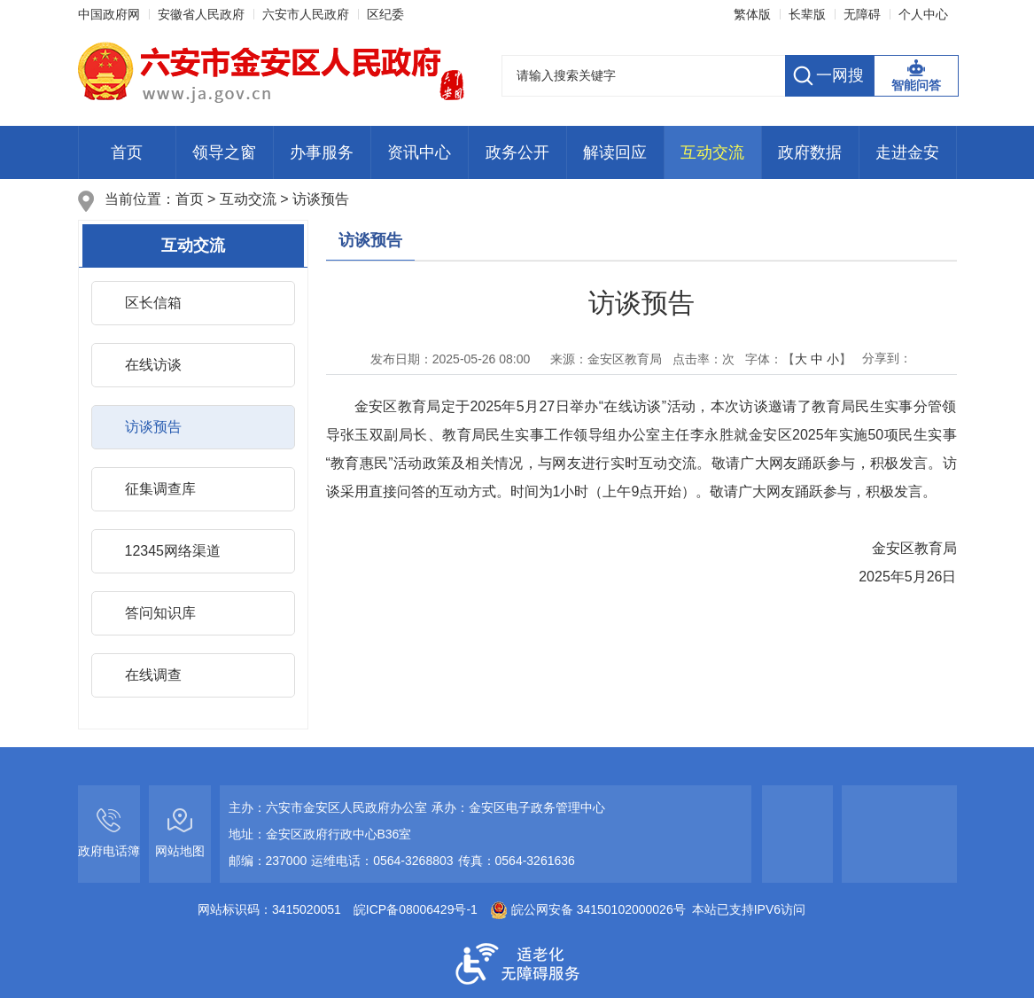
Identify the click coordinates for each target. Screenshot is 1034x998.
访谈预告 (320, 199)
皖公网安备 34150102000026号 (588, 909)
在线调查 (153, 674)
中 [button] (817, 359)
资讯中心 (419, 152)
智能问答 (916, 85)
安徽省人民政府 (201, 14)
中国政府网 (109, 14)
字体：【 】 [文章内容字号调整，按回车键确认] (798, 359)
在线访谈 (153, 364)
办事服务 (322, 152)
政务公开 (517, 152)
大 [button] (801, 359)
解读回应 (615, 152)
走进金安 (907, 152)
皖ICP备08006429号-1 (416, 909)
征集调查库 (160, 488)
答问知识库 (160, 612)
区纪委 (385, 14)
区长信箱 (153, 302)
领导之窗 (224, 152)
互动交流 (712, 152)
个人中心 (923, 14)
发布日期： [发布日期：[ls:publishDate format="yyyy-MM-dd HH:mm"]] (450, 359)
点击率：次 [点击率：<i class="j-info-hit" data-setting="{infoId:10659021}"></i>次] (703, 359)
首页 (127, 152)
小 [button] (833, 359)
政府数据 (810, 152)
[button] (807, 14)
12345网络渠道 (173, 550)
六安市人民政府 (305, 14)
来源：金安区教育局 (600, 359)
